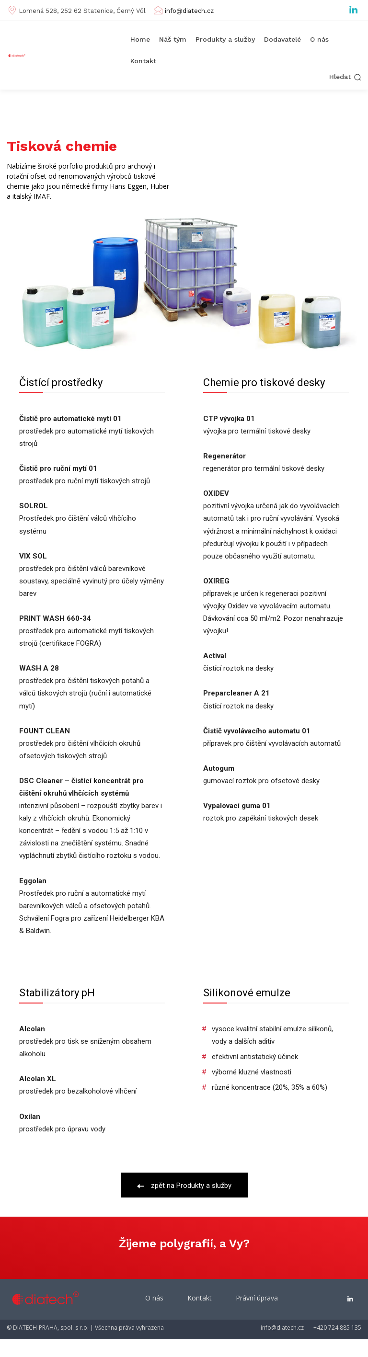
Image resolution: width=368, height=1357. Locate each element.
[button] (345, 77)
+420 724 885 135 (337, 1327)
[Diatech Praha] (18, 55)
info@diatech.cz (189, 10)
